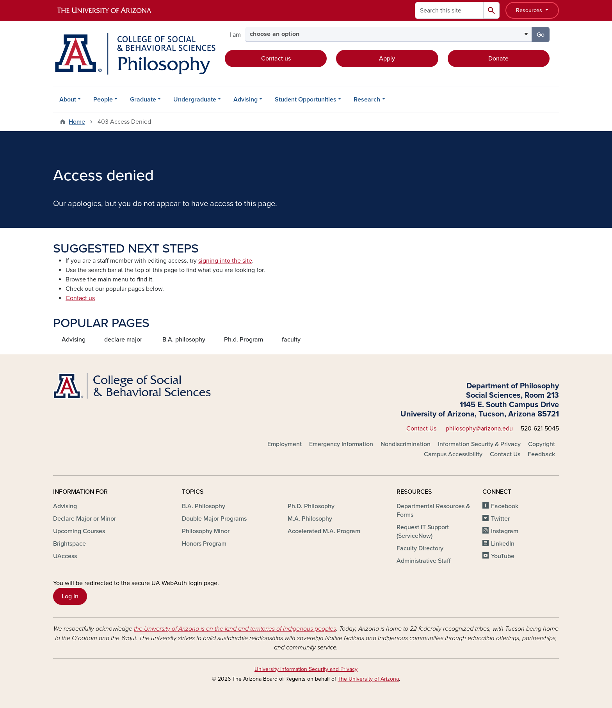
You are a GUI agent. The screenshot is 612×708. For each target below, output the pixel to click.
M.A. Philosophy (310, 519)
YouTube (502, 556)
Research (367, 99)
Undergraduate (194, 99)
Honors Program (204, 544)
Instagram (504, 531)
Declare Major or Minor (84, 519)
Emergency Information (341, 444)
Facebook (504, 506)
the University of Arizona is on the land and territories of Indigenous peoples (235, 629)
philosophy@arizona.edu (479, 428)
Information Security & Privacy (479, 444)
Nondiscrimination (406, 444)
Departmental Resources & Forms (433, 510)
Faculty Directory (420, 548)
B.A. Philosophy (203, 506)
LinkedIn (502, 544)
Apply (387, 58)
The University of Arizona (368, 679)
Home (77, 122)
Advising (245, 99)
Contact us (276, 58)
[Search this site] (449, 10)
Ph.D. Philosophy (311, 506)
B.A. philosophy (183, 339)
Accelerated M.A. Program (324, 531)
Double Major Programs (214, 519)
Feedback (541, 454)
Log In (70, 596)
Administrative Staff (423, 561)
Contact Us (421, 428)
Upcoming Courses (79, 531)
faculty (291, 339)
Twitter (500, 519)
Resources (530, 10)
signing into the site (225, 261)
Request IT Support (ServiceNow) (423, 531)
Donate (498, 58)
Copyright (541, 444)
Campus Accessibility (453, 454)
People (103, 99)
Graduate (143, 99)
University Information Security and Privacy (306, 669)
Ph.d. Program (243, 339)
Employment (284, 444)
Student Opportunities (305, 99)
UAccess (65, 556)
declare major (123, 339)
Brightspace (69, 544)
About (67, 99)
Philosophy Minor (206, 531)
